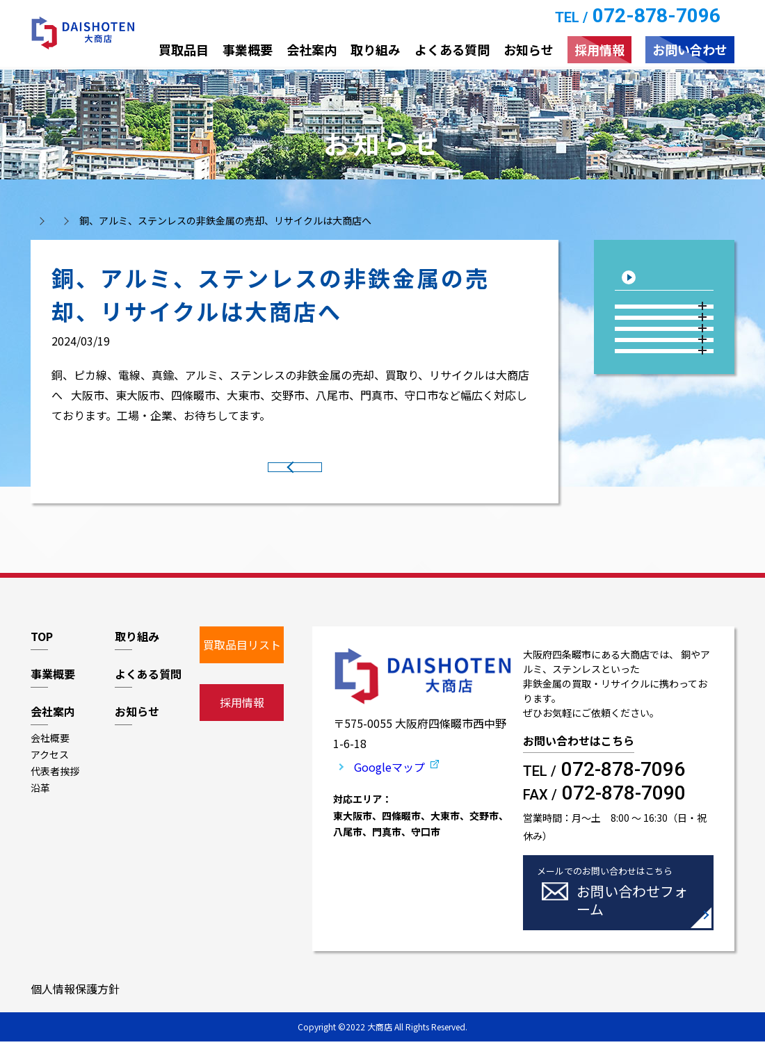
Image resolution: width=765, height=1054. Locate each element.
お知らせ (103, 220)
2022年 (666, 453)
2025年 (666, 351)
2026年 (666, 318)
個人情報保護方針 (75, 1001)
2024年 (666, 385)
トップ (45, 220)
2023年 (666, 419)
